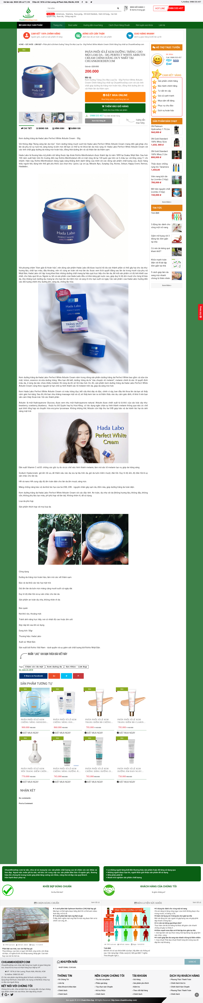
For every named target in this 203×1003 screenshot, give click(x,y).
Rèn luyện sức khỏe (144, 25)
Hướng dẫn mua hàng (93, 25)
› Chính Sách (62, 990)
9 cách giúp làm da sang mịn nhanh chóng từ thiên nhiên (177, 938)
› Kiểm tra (136, 987)
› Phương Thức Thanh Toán (180, 980)
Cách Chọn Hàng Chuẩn (119, 25)
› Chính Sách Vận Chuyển (179, 987)
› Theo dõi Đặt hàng (140, 990)
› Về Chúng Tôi (63, 980)
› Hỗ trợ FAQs (100, 990)
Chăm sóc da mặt (34, 667)
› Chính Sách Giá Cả (177, 983)
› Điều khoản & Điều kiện (66, 987)
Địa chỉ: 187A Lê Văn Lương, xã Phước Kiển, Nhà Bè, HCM (56, 2)
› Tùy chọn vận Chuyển (104, 987)
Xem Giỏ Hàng (98, 121)
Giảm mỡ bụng (104, 14)
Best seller (72, 25)
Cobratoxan (59, 14)
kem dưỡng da (54, 667)
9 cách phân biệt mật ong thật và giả (68, 916)
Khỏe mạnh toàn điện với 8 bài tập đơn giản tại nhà (175, 930)
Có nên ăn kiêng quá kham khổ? (168, 923)
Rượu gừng (78, 14)
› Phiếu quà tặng (101, 983)
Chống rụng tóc (70, 16)
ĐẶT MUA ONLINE (115, 97)
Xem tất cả (95, 902)
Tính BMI (107, 948)
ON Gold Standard (90, 14)
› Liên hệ (60, 983)
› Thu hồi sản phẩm (102, 980)
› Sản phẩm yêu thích (140, 983)
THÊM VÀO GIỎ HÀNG (115, 108)
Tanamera (69, 14)
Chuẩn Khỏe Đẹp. (88, 1000)
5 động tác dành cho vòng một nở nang (171, 909)
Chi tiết (26, 128)
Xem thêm (167, 202)
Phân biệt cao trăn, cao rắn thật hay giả (17, 949)
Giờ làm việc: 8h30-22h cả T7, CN (17, 2)
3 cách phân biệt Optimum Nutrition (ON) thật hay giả (74, 909)
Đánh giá (74, 128)
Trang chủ (57, 25)
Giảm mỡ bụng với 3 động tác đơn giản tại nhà (173, 916)
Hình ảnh (58, 128)
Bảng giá (42, 128)
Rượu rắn (60, 16)
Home (21, 44)
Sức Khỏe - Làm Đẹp (33, 44)
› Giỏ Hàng (136, 980)
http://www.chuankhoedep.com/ (124, 1000)
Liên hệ (162, 25)
